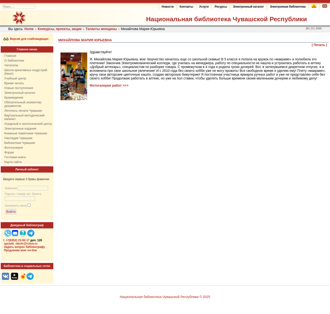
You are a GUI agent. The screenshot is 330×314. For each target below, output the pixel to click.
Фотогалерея (13, 147)
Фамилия (11, 188)
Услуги (204, 6)
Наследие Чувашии (18, 138)
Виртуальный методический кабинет (24, 117)
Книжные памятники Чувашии (25, 133)
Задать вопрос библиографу (24, 247)
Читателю (11, 65)
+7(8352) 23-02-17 (18, 240)
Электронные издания (20, 128)
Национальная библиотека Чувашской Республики (226, 19)
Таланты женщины (101, 29)
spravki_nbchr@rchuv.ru (21, 243)
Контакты (186, 6)
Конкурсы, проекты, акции (60, 29)
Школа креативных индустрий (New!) (25, 71)
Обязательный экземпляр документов (22, 104)
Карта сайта (13, 162)
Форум (9, 152)
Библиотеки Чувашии (19, 143)
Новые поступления (18, 88)
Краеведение (13, 97)
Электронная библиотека (288, 6)
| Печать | (319, 45)
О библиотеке (14, 60)
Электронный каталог (248, 6)
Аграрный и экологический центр (28, 124)
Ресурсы (221, 6)
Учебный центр (15, 78)
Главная (10, 56)
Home (29, 29)
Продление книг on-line (20, 250)
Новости (168, 6)
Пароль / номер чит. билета (23, 194)
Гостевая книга (15, 157)
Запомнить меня (16, 205)
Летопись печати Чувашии (23, 110)
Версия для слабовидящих (26, 39)
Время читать (14, 83)
